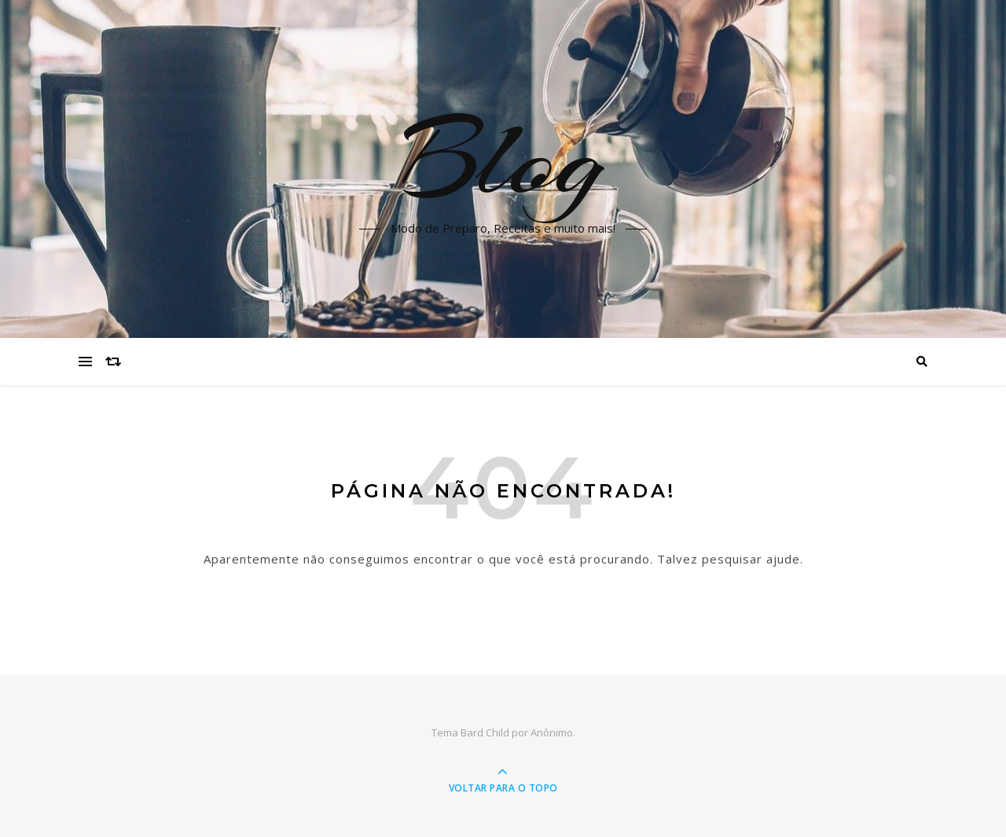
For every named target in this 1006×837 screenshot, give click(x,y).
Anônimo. (553, 732)
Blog (503, 159)
